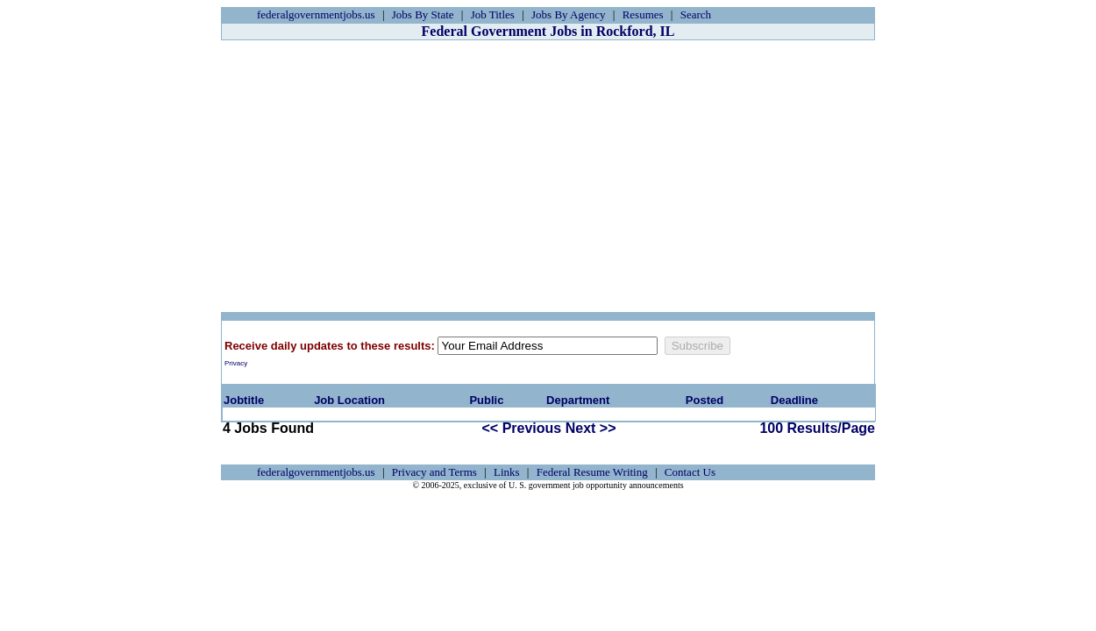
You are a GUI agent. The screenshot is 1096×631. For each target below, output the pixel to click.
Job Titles (493, 14)
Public (486, 400)
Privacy (235, 363)
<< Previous (522, 428)
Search (695, 14)
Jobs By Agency (568, 14)
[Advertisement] (548, 176)
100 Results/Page (817, 428)
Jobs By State (423, 14)
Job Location (349, 400)
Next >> (591, 428)
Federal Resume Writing (592, 472)
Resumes (643, 14)
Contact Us (690, 472)
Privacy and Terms (434, 472)
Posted (704, 400)
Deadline (794, 400)
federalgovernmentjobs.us (316, 14)
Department (577, 400)
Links (507, 472)
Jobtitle (244, 400)
